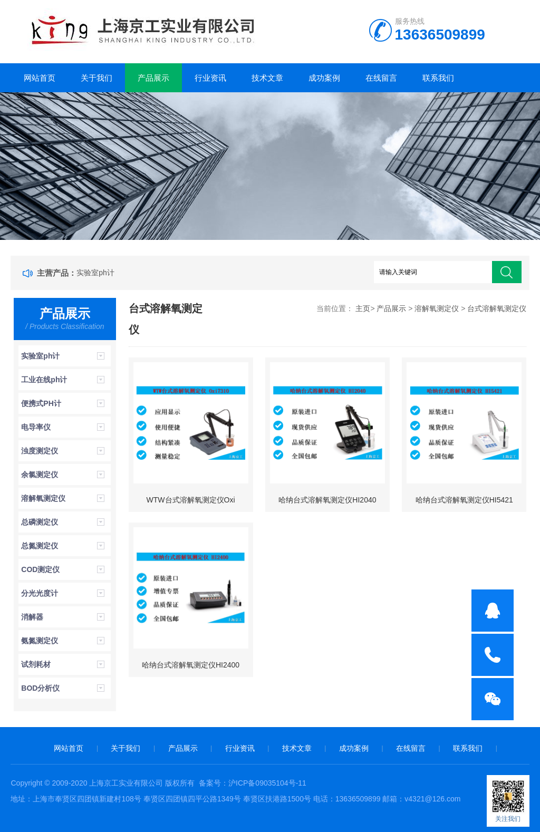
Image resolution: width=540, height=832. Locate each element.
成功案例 (324, 77)
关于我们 (96, 77)
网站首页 (39, 77)
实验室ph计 (95, 272)
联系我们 (438, 77)
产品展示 (153, 77)
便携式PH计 (41, 403)
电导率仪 (36, 427)
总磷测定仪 (39, 522)
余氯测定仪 (39, 474)
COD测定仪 (40, 569)
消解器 (32, 617)
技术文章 (267, 77)
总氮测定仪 (39, 545)
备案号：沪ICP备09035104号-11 (252, 783)
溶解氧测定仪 (43, 498)
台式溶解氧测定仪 (496, 308)
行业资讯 (210, 77)
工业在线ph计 (44, 379)
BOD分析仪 (40, 688)
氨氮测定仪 (39, 640)
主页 (362, 308)
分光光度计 (39, 593)
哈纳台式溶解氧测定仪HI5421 (464, 500)
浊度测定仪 (39, 451)
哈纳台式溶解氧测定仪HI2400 (190, 665)
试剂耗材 (36, 664)
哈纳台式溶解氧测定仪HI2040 (327, 500)
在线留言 (381, 77)
